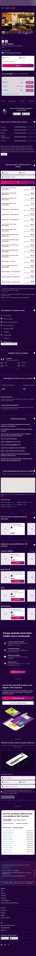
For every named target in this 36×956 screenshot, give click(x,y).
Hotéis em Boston (7, 845)
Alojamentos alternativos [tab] (20, 820)
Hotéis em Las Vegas (8, 839)
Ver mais (32, 551)
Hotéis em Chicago (7, 847)
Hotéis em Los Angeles (8, 841)
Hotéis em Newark (7, 851)
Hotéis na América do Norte (15, 881)
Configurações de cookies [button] (7, 300)
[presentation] (26, 114)
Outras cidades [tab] (7, 820)
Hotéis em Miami (7, 835)
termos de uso (21, 800)
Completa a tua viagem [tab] (22, 823)
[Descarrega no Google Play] (17, 114)
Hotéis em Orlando (7, 843)
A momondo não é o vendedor (18, 870)
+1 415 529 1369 (6, 50)
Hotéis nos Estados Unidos (28, 881)
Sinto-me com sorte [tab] (8, 823)
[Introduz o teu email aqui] (19, 786)
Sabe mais (4, 291)
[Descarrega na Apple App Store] (14, 938)
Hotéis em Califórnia (8, 883)
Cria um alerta (24, 663)
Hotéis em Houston (7, 849)
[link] (17, 562)
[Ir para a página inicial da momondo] (10, 8)
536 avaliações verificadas (14, 52)
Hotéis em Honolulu (7, 837)
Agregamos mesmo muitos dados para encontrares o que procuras (18, 873)
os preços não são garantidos (8, 866)
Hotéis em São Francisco (19, 883)
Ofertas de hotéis (4, 881)
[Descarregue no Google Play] (5, 938)
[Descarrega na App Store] (26, 114)
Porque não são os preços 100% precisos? (18, 876)
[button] (2, 8)
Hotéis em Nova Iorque (8, 830)
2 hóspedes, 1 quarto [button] (8, 61)
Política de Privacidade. (30, 800)
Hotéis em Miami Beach (8, 832)
